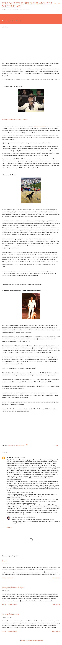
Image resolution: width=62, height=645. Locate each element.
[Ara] (55, 3)
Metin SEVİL (10, 457)
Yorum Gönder (12, 604)
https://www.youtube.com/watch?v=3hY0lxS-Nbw (14, 119)
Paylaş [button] (56, 445)
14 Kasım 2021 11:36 (19, 457)
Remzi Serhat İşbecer (17, 517)
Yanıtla (9, 527)
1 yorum (10, 578)
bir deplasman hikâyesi (39, 126)
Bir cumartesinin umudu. (10, 614)
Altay (10, 445)
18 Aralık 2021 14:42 (29, 517)
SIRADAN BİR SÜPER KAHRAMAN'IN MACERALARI (27, 4)
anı (13, 445)
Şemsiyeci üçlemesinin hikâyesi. (13, 587)
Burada (4, 561)
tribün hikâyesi (19, 445)
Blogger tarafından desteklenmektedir (31, 640)
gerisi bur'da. (56, 578)
